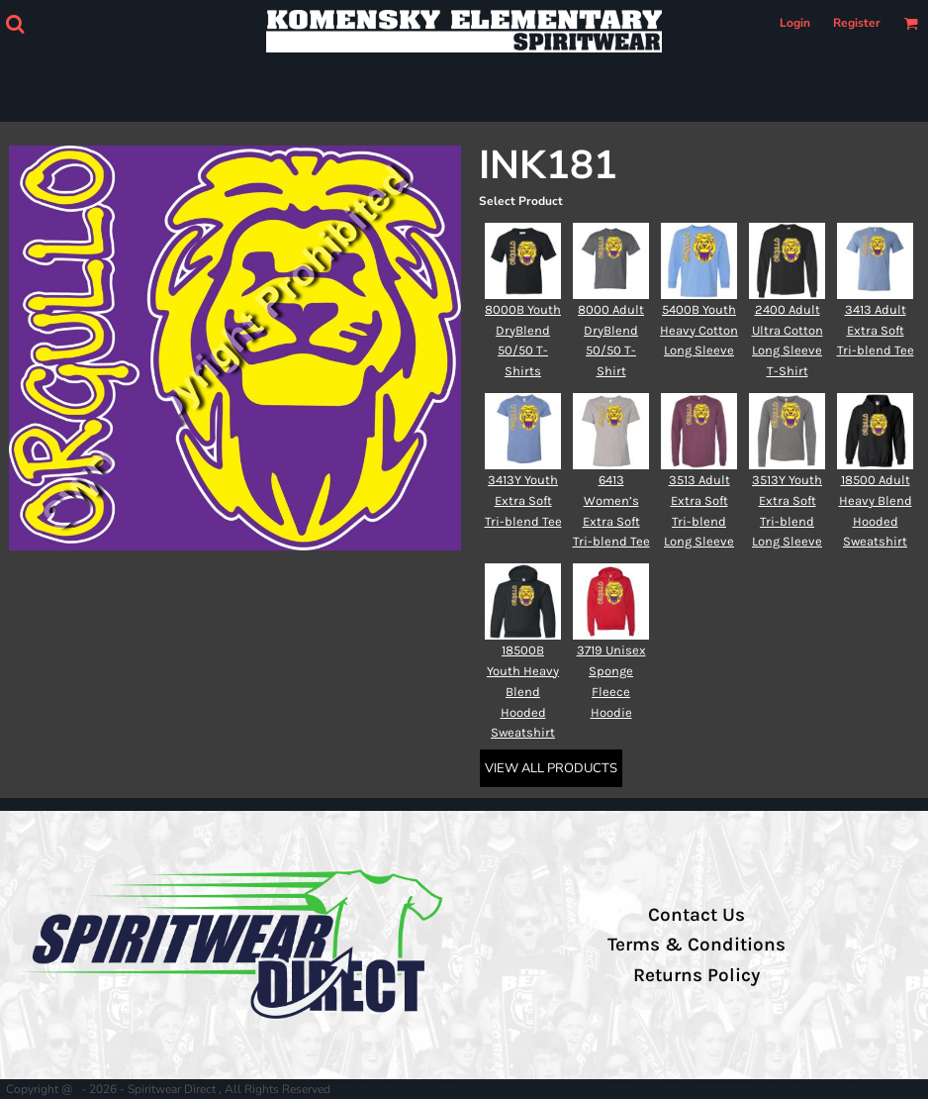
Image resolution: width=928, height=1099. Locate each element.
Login (795, 23)
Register (857, 23)
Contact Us (696, 915)
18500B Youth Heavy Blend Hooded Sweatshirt (523, 691)
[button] (15, 24)
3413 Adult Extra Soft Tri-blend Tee (875, 330)
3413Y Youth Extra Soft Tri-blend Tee (523, 500)
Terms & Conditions (696, 944)
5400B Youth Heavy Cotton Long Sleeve (699, 330)
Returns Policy (696, 975)
